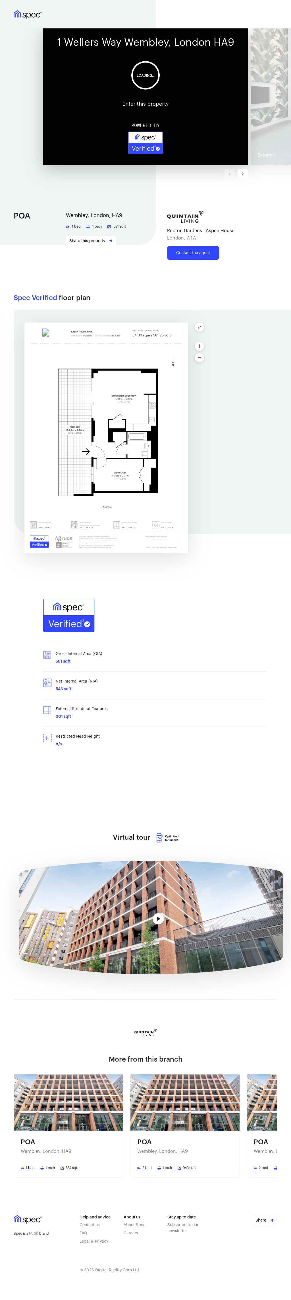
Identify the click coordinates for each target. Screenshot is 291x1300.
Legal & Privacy (94, 1241)
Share (264, 1220)
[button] (147, 96)
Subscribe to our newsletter (182, 1228)
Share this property (91, 241)
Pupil (33, 1233)
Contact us (90, 1225)
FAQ (83, 1233)
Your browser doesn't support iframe (145, 96)
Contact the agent (193, 253)
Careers (131, 1233)
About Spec (135, 1225)
